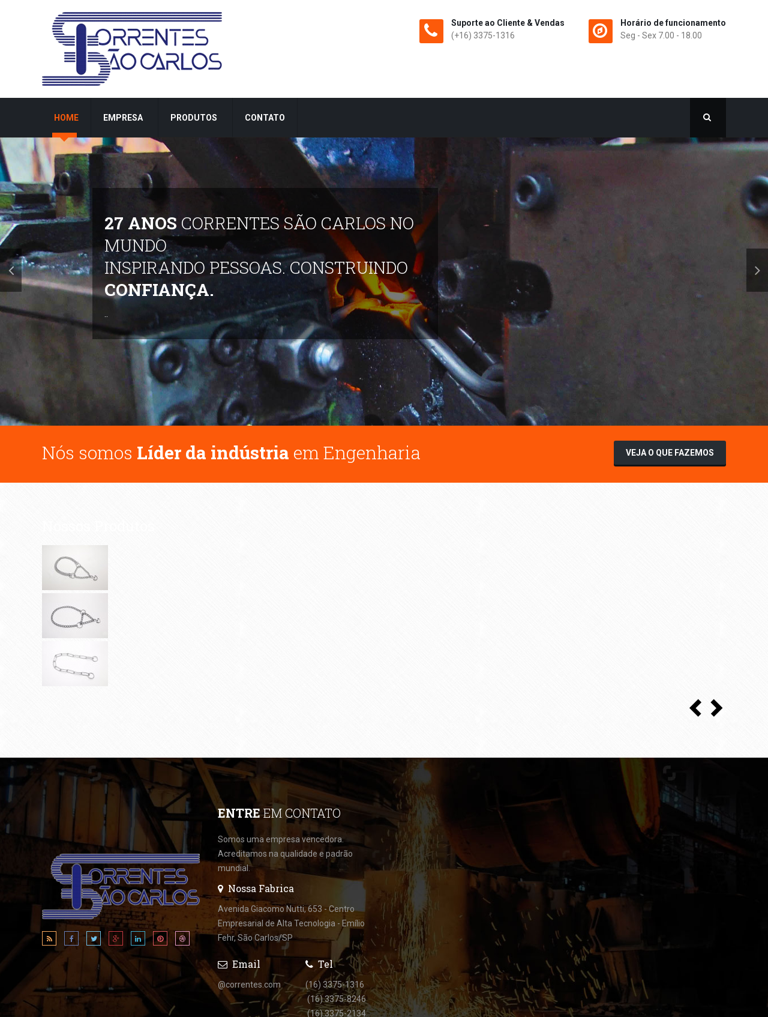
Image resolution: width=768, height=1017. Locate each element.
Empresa (124, 117)
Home (66, 117)
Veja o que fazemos (670, 452)
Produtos (194, 117)
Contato (265, 117)
